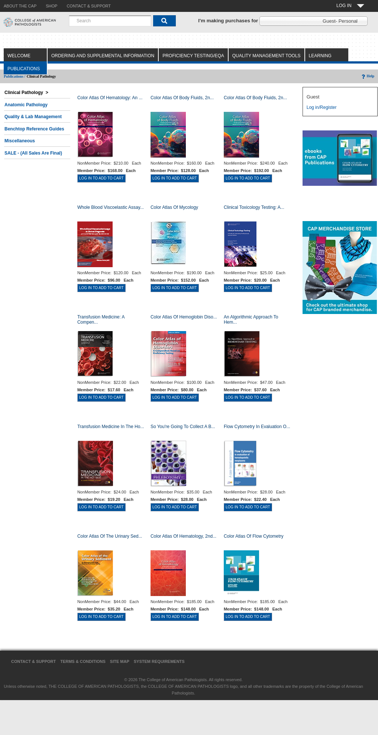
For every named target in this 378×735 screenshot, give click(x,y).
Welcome (18, 55)
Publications (23, 68)
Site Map (119, 661)
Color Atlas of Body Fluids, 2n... (182, 97)
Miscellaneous (19, 140)
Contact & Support (33, 661)
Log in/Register (322, 107)
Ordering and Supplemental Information (102, 55)
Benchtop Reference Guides (34, 129)
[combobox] (110, 20)
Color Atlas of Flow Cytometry (254, 536)
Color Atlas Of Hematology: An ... (109, 97)
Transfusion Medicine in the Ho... (110, 426)
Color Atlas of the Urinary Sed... (109, 536)
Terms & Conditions (83, 661)
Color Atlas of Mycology (174, 207)
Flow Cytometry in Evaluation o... (257, 426)
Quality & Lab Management (33, 116)
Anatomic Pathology (26, 104)
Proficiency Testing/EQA (193, 55)
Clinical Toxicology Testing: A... (254, 207)
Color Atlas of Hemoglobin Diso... (184, 317)
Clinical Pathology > (26, 92)
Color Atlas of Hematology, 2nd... (183, 536)
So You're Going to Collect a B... (183, 426)
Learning (320, 55)
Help (367, 76)
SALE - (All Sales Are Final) (33, 153)
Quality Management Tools (266, 55)
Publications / (14, 76)
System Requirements (159, 661)
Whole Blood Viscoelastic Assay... (110, 207)
